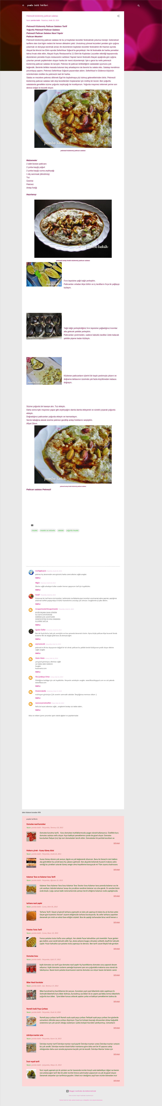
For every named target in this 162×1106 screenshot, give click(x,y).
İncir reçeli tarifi (32, 1062)
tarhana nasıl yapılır (34, 903)
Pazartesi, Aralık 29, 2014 (54, 571)
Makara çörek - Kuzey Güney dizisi (40, 851)
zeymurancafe (40, 644)
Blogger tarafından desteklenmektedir (81, 1091)
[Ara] (138, 6)
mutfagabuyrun (40, 571)
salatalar (61, 530)
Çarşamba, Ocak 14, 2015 (53, 644)
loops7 (78, 1095)
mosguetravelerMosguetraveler (46, 609)
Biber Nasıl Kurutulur (34, 983)
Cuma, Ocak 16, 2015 (51, 658)
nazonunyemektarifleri (43, 703)
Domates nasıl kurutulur (36, 824)
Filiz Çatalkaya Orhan (42, 677)
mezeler (34, 530)
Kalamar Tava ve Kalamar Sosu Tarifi (40, 877)
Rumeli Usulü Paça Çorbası (37, 1009)
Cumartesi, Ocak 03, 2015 (53, 630)
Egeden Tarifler (40, 630)
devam (116, 844)
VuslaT (37, 595)
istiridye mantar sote (34, 1035)
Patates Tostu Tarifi (34, 930)
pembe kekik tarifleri (37, 5)
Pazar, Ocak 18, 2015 (58, 703)
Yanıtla (37, 578)
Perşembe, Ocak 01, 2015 (48, 595)
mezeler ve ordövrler (47, 530)
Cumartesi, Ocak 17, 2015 (54, 691)
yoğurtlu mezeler (73, 530)
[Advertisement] (133, 46)
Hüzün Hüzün (40, 658)
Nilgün (37, 583)
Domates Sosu (32, 956)
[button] (118, 16)
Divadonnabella (40, 691)
